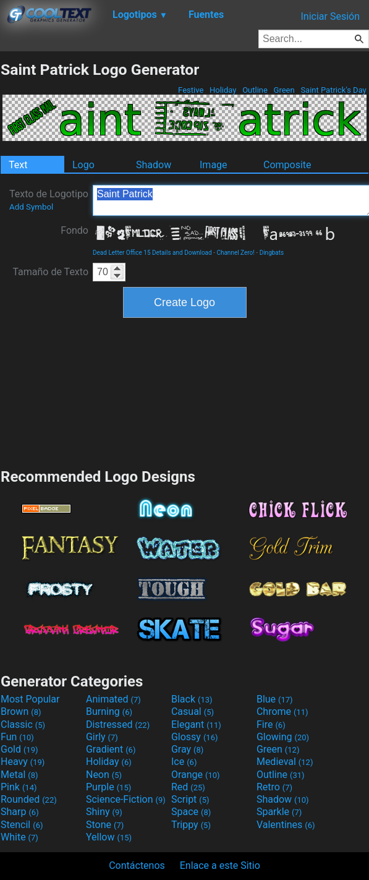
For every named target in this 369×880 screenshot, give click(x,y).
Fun (17, 737)
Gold (19, 749)
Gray (187, 749)
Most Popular (30, 699)
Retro (274, 787)
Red (188, 787)
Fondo (74, 230)
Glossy (194, 737)
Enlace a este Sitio (220, 865)
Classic (23, 724)
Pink (19, 787)
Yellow (109, 837)
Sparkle (279, 812)
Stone (105, 825)
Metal (19, 774)
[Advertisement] (184, 391)
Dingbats (272, 252)
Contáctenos (137, 865)
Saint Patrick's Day (333, 90)
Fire (271, 724)
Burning (109, 711)
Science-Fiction (126, 799)
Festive (191, 90)
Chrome (282, 711)
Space (191, 812)
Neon (104, 774)
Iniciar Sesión (330, 16)
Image (213, 165)
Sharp (20, 812)
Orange (195, 774)
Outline (254, 90)
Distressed (118, 724)
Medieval (285, 761)
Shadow (153, 165)
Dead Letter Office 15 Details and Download (152, 252)
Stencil (22, 825)
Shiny (104, 812)
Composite (287, 165)
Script (190, 799)
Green (284, 90)
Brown (21, 711)
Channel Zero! (235, 252)
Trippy (191, 825)
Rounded (29, 799)
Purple (108, 787)
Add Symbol (31, 206)
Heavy (23, 761)
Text (18, 165)
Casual (192, 711)
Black (192, 699)
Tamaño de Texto (50, 272)
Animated (113, 699)
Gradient (110, 749)
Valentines (286, 825)
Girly (102, 737)
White (19, 837)
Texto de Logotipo (48, 199)
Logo (83, 165)
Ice (184, 761)
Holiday (223, 90)
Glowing (283, 737)
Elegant (196, 724)
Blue (275, 699)
